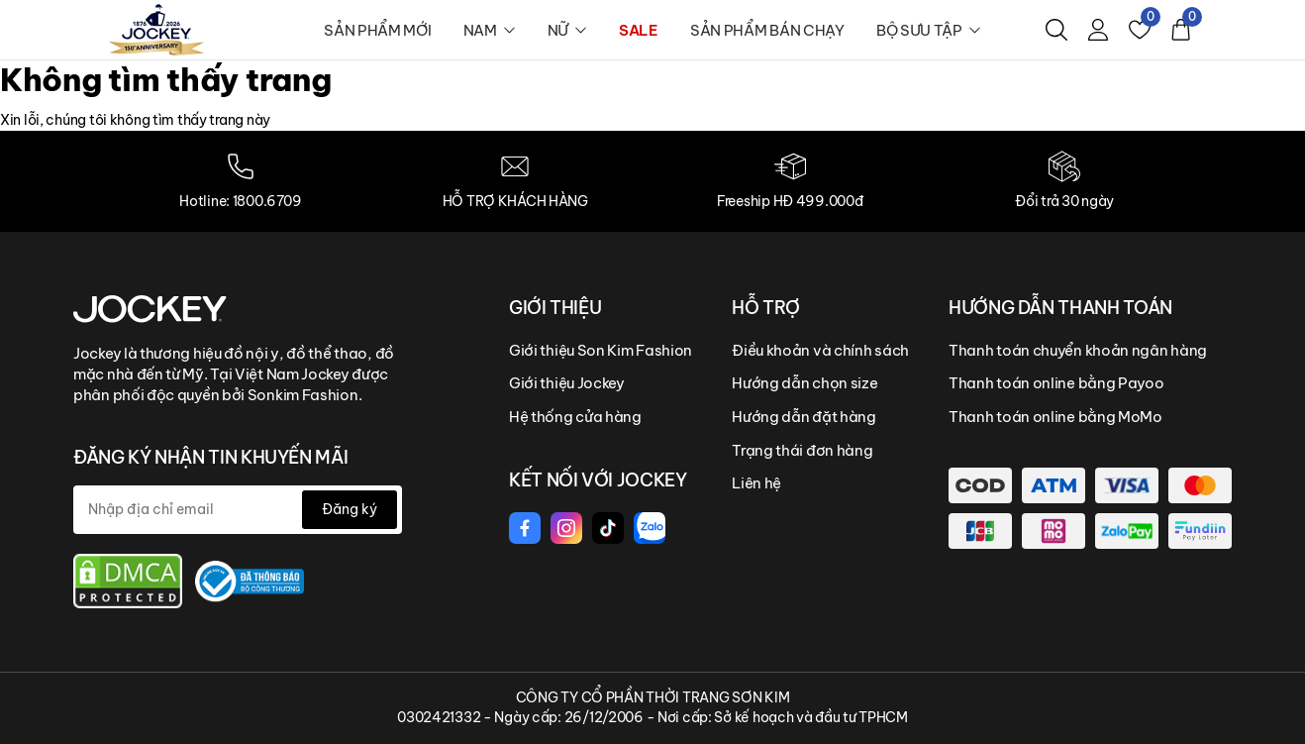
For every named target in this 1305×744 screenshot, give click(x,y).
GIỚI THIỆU (555, 307)
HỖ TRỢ (766, 307)
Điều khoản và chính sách (820, 350)
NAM (489, 30)
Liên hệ (756, 483)
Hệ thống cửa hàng (575, 416)
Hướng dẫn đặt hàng (804, 416)
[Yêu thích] (1140, 30)
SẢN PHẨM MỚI (377, 30)
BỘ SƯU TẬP (928, 30)
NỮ (567, 30)
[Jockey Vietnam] (150, 307)
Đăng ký (349, 509)
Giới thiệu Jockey (567, 382)
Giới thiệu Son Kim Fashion (600, 350)
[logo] (156, 29)
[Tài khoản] (1098, 30)
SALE (638, 30)
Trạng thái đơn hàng (802, 450)
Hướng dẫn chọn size (804, 382)
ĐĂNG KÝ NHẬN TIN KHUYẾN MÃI (210, 457)
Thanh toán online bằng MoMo (1055, 416)
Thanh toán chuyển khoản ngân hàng (1078, 350)
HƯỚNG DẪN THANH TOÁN (1060, 307)
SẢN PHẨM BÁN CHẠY (767, 30)
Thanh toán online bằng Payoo (1056, 382)
